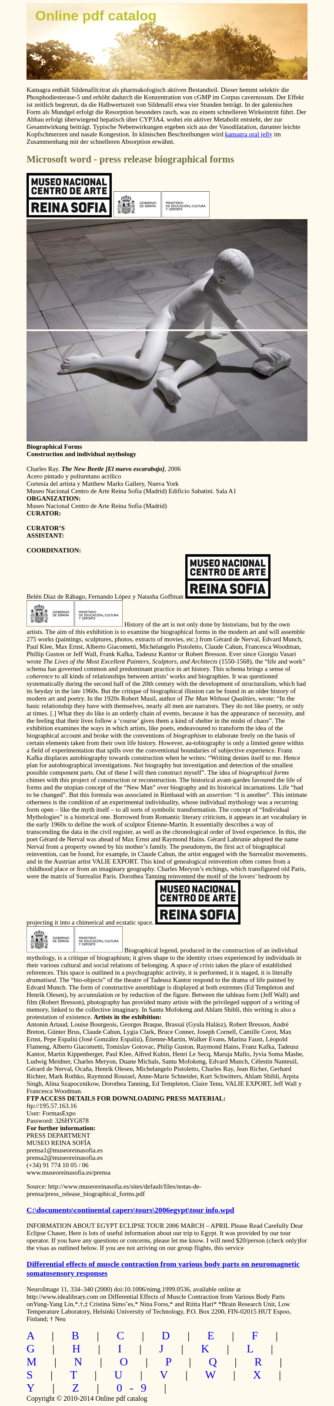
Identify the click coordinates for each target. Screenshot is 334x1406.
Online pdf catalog (96, 16)
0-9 (135, 1388)
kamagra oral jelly (248, 134)
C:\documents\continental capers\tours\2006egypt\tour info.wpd (130, 1210)
